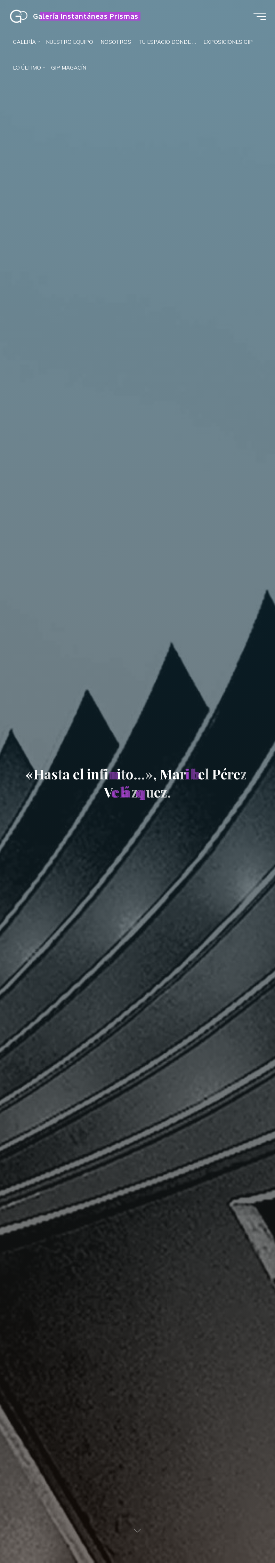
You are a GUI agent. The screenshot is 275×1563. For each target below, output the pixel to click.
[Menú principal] (258, 16)
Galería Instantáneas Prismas (87, 16)
